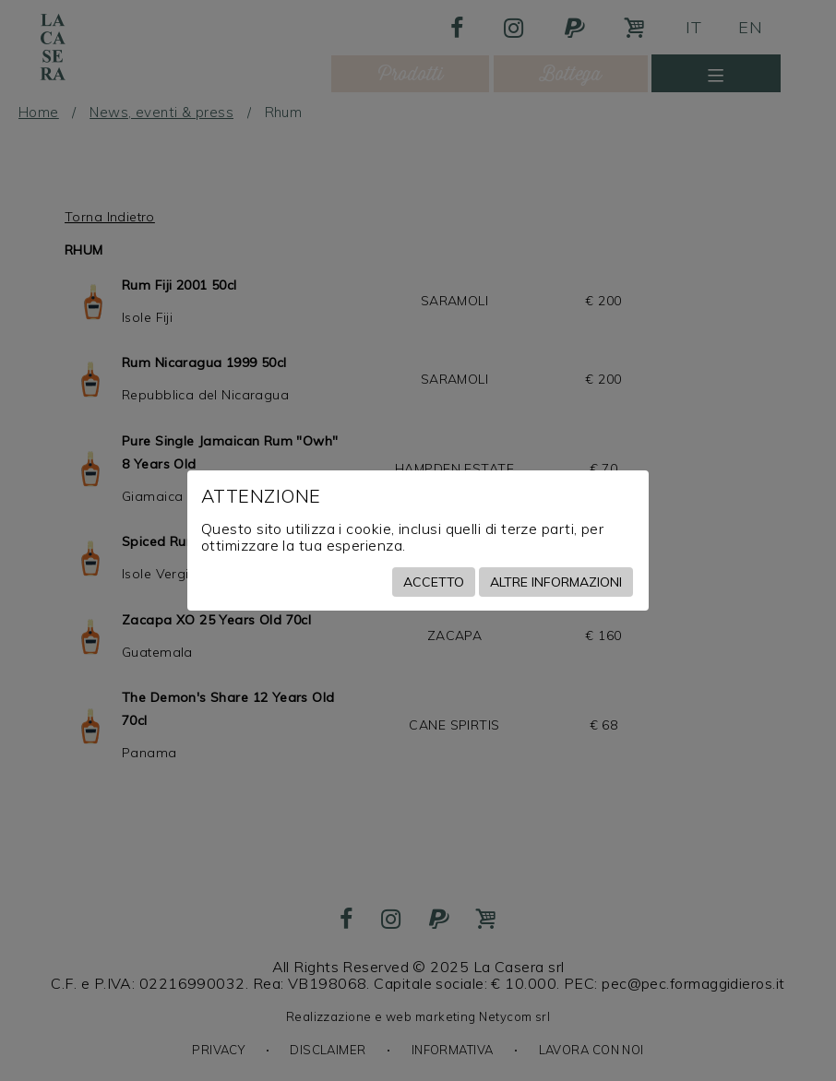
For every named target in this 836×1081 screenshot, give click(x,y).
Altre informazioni (556, 582)
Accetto (433, 582)
